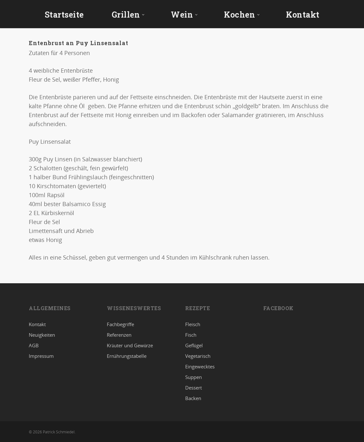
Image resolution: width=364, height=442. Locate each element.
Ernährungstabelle (126, 356)
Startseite (64, 14)
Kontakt (303, 14)
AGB (34, 345)
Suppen (193, 377)
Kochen (242, 14)
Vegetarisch (197, 356)
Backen (193, 398)
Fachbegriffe (120, 324)
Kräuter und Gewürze (130, 345)
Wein (184, 14)
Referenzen (119, 335)
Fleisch (192, 324)
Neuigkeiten (42, 335)
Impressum (41, 356)
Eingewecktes (200, 366)
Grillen (128, 14)
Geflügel (194, 345)
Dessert (193, 387)
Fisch (190, 335)
